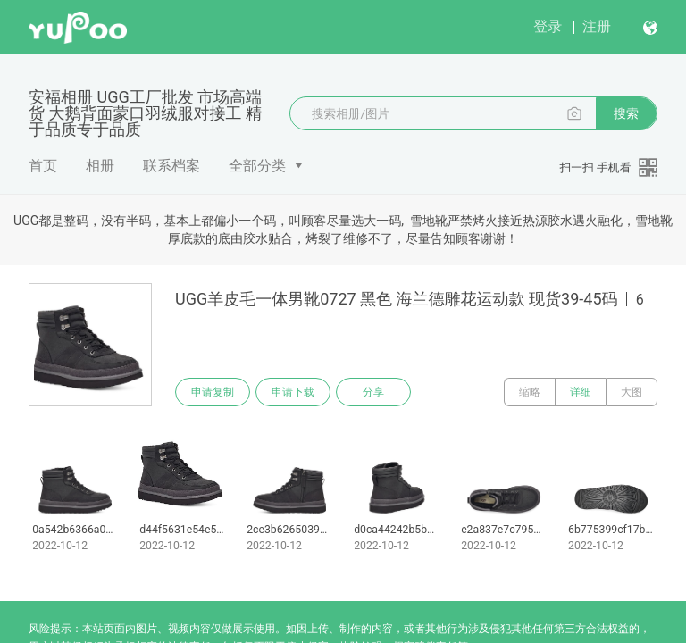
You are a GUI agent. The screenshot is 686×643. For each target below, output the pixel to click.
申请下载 (293, 392)
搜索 (626, 113)
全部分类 (257, 165)
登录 (547, 26)
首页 (43, 165)
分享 (373, 392)
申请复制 (212, 392)
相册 (100, 165)
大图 (631, 392)
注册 (596, 26)
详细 (580, 392)
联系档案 (171, 165)
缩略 (529, 392)
